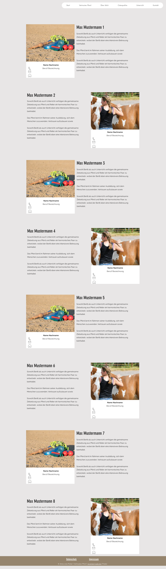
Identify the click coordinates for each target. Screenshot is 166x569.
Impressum (94, 559)
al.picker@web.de (94, 564)
